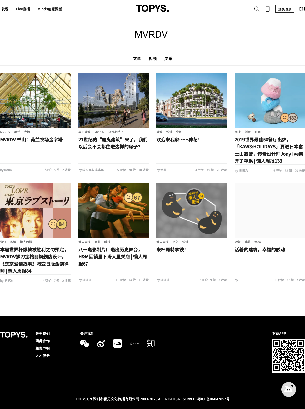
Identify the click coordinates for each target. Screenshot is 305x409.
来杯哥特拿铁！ (172, 249)
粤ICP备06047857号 (213, 398)
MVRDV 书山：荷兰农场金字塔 (31, 139)
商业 (238, 132)
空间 (179, 132)
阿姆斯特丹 (116, 132)
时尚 (257, 132)
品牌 (13, 242)
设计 (169, 132)
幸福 (257, 242)
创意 (248, 132)
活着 (238, 242)
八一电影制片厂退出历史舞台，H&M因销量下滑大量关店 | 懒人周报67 (112, 256)
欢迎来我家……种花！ (179, 139)
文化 (175, 242)
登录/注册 (285, 9)
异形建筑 (84, 132)
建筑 (159, 132)
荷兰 (17, 132)
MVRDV (5, 132)
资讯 (3, 242)
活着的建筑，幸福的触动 (260, 249)
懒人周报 (26, 242)
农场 (27, 132)
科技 (107, 242)
